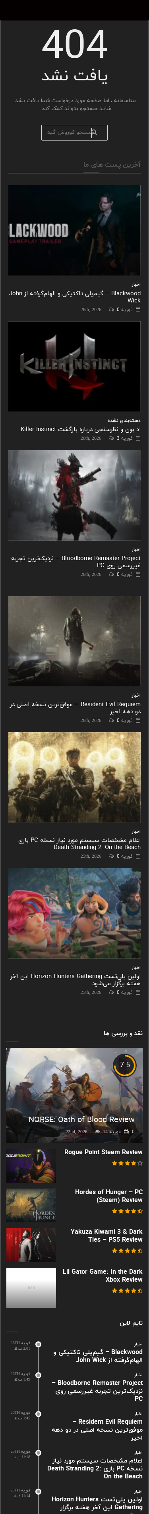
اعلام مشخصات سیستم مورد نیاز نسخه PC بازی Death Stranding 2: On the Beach (79, 844)
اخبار (136, 284)
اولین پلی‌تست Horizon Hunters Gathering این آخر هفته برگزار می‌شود (75, 980)
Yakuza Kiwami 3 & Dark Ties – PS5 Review (107, 1236)
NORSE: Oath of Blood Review (82, 1120)
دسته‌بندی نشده (124, 421)
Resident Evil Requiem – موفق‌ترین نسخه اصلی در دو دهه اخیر (75, 708)
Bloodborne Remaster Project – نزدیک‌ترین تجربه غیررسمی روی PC (76, 562)
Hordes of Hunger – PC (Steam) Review (109, 1196)
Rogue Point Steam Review (103, 1152)
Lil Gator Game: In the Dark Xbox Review (103, 1276)
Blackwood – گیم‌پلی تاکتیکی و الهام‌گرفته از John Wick (75, 297)
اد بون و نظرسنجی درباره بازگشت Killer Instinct (81, 430)
